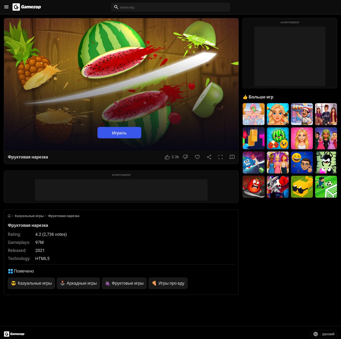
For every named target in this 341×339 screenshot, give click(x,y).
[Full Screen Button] (220, 157)
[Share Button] (209, 157)
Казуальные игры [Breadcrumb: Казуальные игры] (29, 216)
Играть (119, 132)
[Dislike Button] (185, 157)
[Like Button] (171, 157)
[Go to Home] (9, 215)
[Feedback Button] (232, 157)
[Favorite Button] (197, 157)
